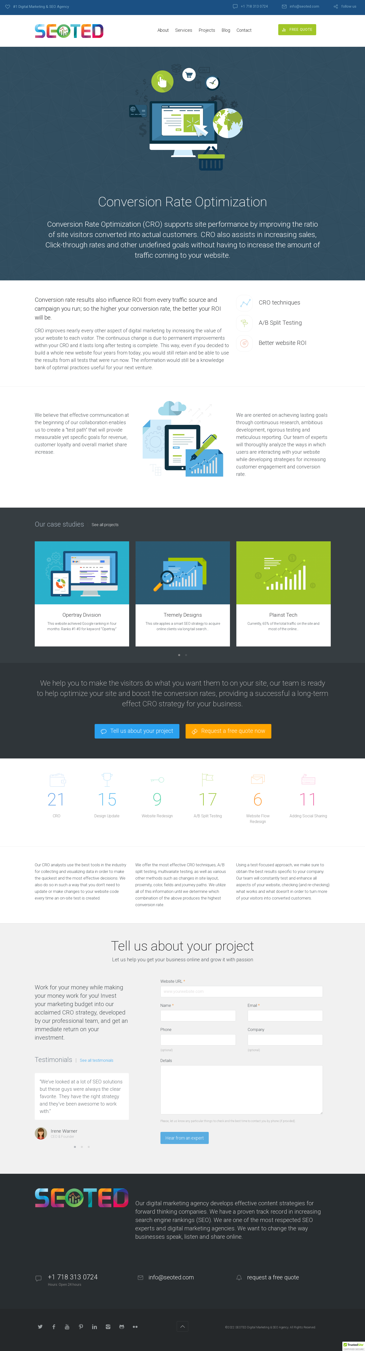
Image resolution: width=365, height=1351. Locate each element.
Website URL (175, 981)
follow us (348, 6)
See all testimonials (96, 1060)
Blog (226, 30)
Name (167, 1005)
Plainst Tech (283, 615)
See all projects (105, 525)
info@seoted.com (304, 6)
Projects (207, 30)
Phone (166, 1029)
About (163, 30)
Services (183, 30)
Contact (244, 30)
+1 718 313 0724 (254, 6)
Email (254, 1005)
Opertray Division (82, 615)
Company (256, 1029)
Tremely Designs (183, 615)
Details (166, 1060)
